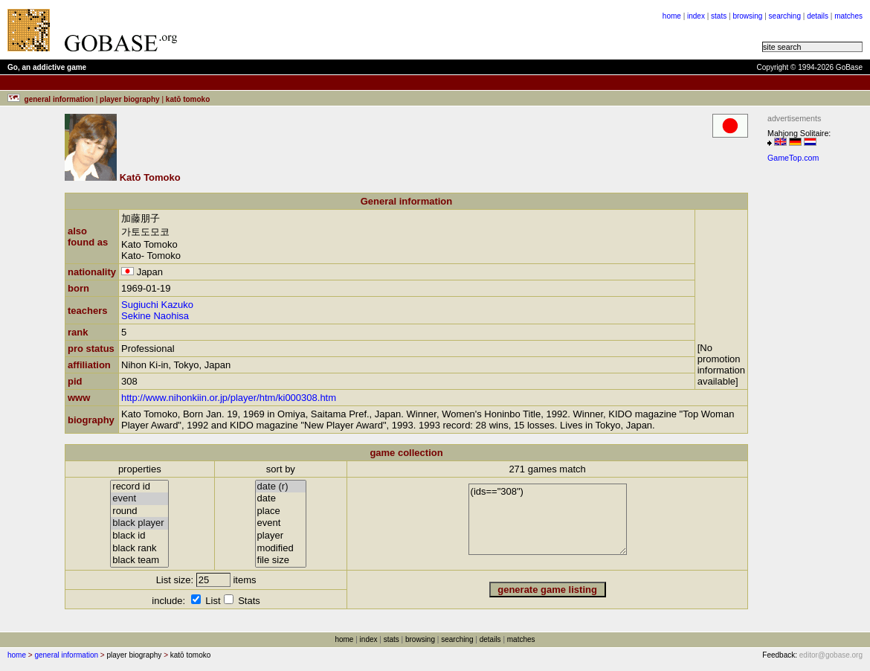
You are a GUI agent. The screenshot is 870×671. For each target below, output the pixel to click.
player (281, 536)
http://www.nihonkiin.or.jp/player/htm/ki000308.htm (228, 397)
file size (281, 560)
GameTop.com (793, 157)
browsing (747, 16)
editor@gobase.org (831, 655)
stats (718, 16)
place (281, 511)
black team (139, 560)
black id (139, 536)
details (817, 16)
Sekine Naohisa (155, 315)
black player (139, 523)
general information (66, 655)
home (672, 16)
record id (139, 487)
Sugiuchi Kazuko (157, 304)
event (139, 498)
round (139, 511)
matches (848, 16)
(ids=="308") (547, 519)
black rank (139, 548)
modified (281, 548)
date (281, 498)
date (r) (281, 487)
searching (785, 16)
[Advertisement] (373, 29)
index (696, 16)
